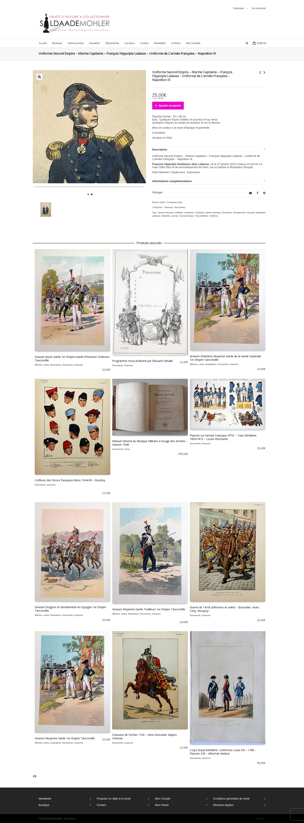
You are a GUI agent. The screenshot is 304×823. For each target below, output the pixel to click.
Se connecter (259, 8)
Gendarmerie (239, 212)
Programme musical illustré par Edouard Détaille (142, 361)
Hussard (251, 212)
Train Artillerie (201, 216)
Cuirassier (199, 212)
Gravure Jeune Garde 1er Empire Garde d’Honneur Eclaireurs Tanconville (72, 358)
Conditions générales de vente (231, 798)
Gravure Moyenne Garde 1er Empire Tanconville (65, 738)
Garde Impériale (213, 212)
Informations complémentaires (172, 181)
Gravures (168, 207)
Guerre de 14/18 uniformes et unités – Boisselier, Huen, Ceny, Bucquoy (225, 609)
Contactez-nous (174, 202)
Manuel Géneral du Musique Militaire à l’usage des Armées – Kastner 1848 (150, 442)
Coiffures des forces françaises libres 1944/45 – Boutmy (70, 480)
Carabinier (188, 212)
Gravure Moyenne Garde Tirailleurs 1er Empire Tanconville (148, 609)
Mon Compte (162, 798)
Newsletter (45, 798)
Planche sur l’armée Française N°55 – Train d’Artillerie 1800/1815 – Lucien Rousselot (223, 437)
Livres (127, 449)
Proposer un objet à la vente (114, 798)
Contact (101, 805)
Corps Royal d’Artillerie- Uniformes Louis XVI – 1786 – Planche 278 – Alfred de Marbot (223, 751)
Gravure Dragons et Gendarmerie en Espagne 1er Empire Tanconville (70, 608)
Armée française (166, 212)
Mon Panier (162, 805)
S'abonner (238, 8)
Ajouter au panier (170, 105)
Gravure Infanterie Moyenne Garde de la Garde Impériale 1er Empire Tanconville (225, 358)
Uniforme (213, 216)
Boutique (44, 805)
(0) (259, 43)
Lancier (174, 216)
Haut (260, 818)
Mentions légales (223, 805)
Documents (179, 207)
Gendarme (227, 212)
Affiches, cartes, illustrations (48, 365)
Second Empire (186, 216)
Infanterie (165, 216)
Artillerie (179, 212)
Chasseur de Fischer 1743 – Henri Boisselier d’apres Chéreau (144, 736)
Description (159, 149)
